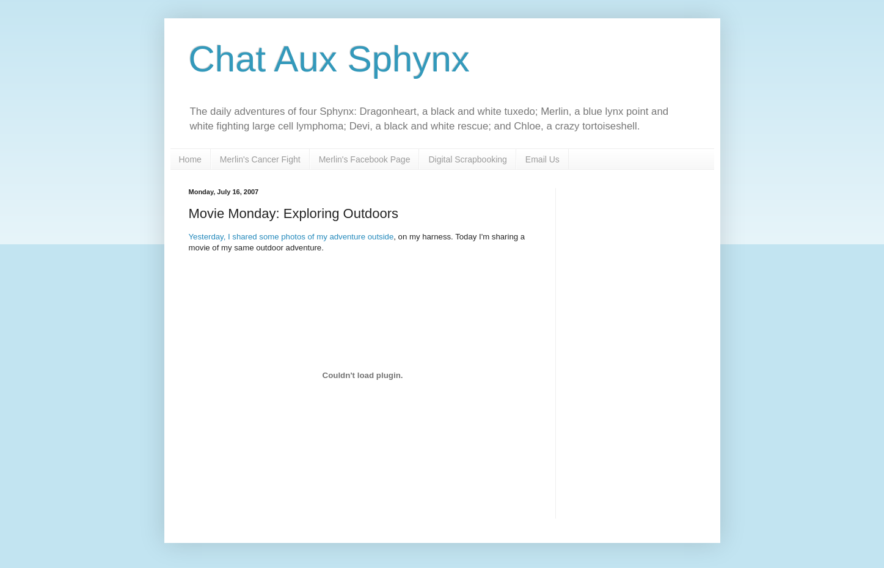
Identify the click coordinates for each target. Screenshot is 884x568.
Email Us (542, 159)
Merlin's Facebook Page (365, 159)
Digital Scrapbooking (467, 159)
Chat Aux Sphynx (329, 58)
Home (190, 159)
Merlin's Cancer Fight (260, 159)
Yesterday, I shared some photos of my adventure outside (291, 236)
